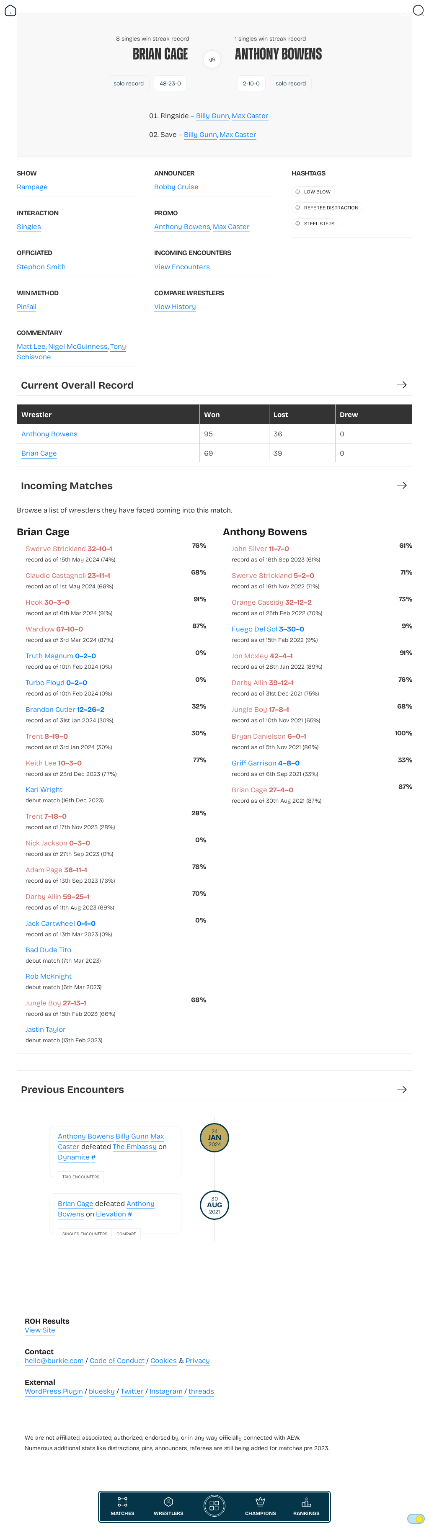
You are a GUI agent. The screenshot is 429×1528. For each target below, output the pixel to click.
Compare (126, 1234)
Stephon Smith (41, 266)
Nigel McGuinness (78, 346)
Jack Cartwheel (69, 927)
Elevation (111, 1213)
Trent (69, 740)
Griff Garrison (275, 767)
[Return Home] (10, 10)
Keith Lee (71, 767)
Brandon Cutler (70, 713)
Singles (29, 226)
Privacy (198, 1360)
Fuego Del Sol (275, 633)
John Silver (276, 553)
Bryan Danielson (275, 740)
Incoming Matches (67, 485)
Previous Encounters (72, 1089)
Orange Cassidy (277, 606)
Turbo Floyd (69, 687)
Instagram (166, 1391)
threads (201, 1391)
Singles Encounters (84, 1234)
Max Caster (250, 115)
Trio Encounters (80, 1177)
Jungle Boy (71, 1007)
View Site (40, 1329)
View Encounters (182, 266)
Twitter (132, 1391)
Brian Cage (160, 54)
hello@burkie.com (54, 1360)
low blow (317, 191)
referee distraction (331, 207)
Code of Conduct (117, 1360)
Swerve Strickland (71, 553)
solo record (129, 83)
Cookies (163, 1360)
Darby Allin (70, 901)
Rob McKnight (64, 981)
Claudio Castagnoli (70, 579)
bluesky (102, 1391)
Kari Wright (65, 794)
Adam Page (70, 874)
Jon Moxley (277, 660)
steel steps (319, 223)
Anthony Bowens (278, 54)
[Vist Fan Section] (404, 10)
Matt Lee (31, 346)
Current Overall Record (77, 384)
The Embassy (135, 1146)
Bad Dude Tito (63, 954)
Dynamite (74, 1157)
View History (175, 306)
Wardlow (70, 633)
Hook (69, 606)
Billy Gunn (212, 115)
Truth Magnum (69, 660)
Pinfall (26, 306)
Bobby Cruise (176, 186)
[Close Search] (418, 10)
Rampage (32, 186)
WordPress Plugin (54, 1391)
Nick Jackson (70, 847)
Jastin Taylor (64, 1034)
